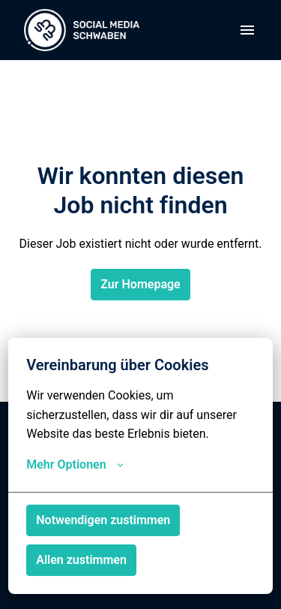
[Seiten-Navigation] (247, 30)
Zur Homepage (140, 284)
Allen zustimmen (81, 560)
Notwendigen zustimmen (103, 520)
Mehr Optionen (74, 465)
